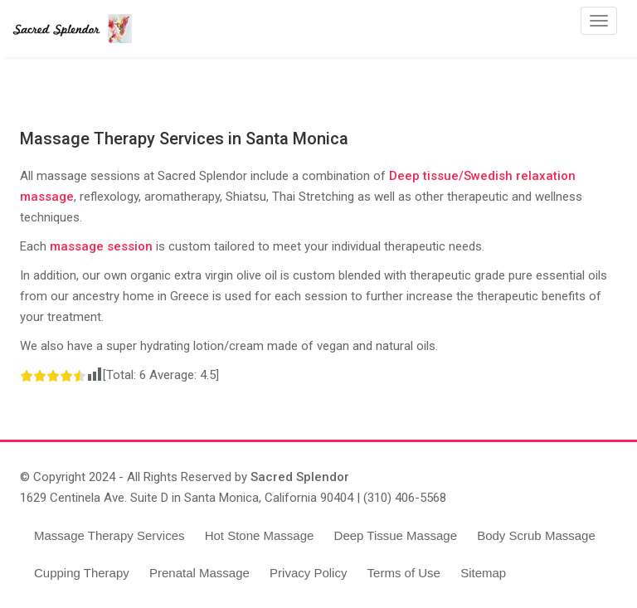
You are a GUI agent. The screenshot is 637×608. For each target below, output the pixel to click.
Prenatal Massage (199, 573)
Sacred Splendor (299, 476)
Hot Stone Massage (259, 535)
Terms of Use (403, 573)
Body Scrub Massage (536, 535)
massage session (101, 246)
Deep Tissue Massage (395, 535)
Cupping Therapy (81, 573)
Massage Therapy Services (109, 535)
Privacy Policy (308, 573)
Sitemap (483, 573)
